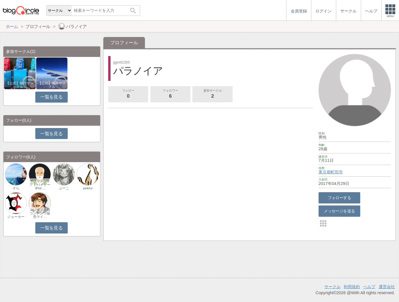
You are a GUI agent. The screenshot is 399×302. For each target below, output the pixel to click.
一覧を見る (51, 97)
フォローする (339, 197)
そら (15, 188)
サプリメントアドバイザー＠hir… (40, 184)
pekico (88, 188)
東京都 (325, 172)
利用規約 (352, 286)
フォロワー (170, 94)
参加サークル (212, 94)
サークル (332, 286)
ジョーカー (16, 216)
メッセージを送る (339, 211)
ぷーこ (64, 188)
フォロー (128, 94)
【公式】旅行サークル (20, 84)
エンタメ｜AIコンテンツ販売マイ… (40, 213)
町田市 (337, 172)
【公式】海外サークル (52, 84)
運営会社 (387, 286)
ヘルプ (369, 286)
